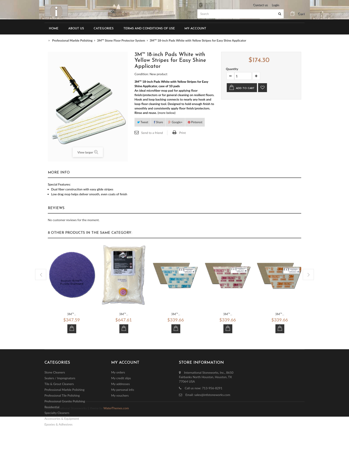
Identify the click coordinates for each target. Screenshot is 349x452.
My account (125, 363)
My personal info (122, 389)
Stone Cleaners (54, 372)
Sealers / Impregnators (59, 378)
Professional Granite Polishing (64, 401)
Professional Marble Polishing (64, 389)
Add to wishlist (262, 87)
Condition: (141, 74)
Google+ (175, 122)
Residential (51, 407)
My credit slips (121, 378)
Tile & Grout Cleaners (59, 384)
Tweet (142, 122)
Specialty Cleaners (56, 413)
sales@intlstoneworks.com (212, 395)
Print (182, 133)
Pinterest (195, 122)
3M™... (71, 314)
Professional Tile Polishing (62, 395)
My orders (118, 372)
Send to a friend (152, 133)
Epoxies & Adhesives (58, 424)
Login (275, 5)
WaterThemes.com (116, 444)
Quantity (232, 69)
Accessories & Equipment (61, 418)
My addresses (120, 384)
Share (158, 122)
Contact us (260, 5)
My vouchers (120, 395)
